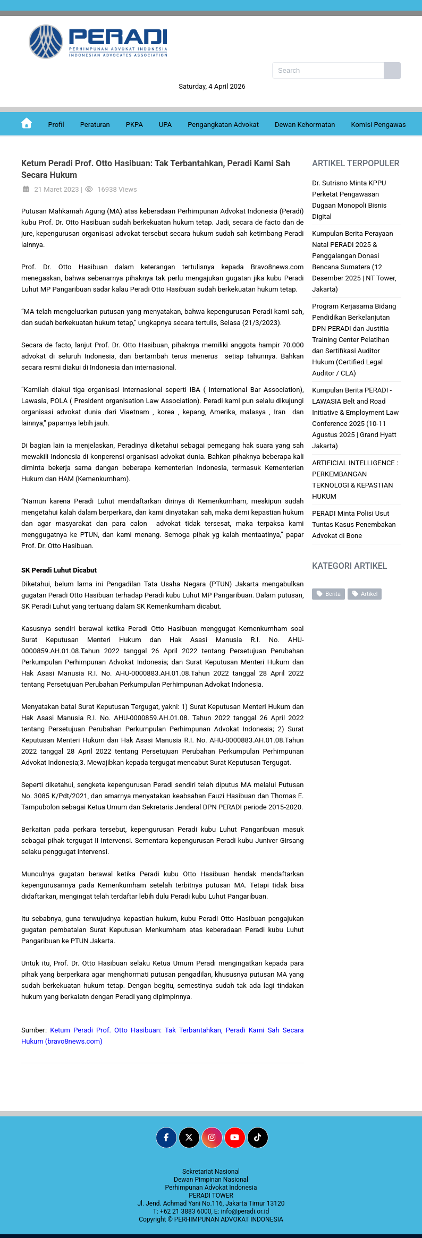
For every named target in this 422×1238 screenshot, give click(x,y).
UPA (165, 125)
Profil (56, 125)
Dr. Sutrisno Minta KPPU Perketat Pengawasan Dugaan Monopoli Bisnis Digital (349, 199)
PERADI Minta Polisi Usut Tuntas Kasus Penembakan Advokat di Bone (354, 524)
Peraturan (95, 125)
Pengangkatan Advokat (223, 125)
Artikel (364, 593)
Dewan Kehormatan (305, 125)
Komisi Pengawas (378, 125)
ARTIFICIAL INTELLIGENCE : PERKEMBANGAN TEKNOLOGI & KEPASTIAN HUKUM (355, 479)
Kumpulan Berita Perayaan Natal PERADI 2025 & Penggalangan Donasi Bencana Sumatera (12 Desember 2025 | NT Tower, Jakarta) (354, 261)
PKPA (134, 125)
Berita (328, 593)
